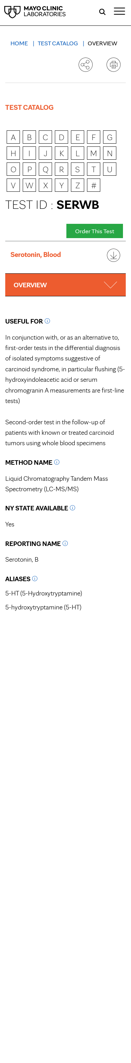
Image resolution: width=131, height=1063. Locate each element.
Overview (102, 43)
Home (19, 43)
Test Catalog (58, 43)
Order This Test (94, 231)
